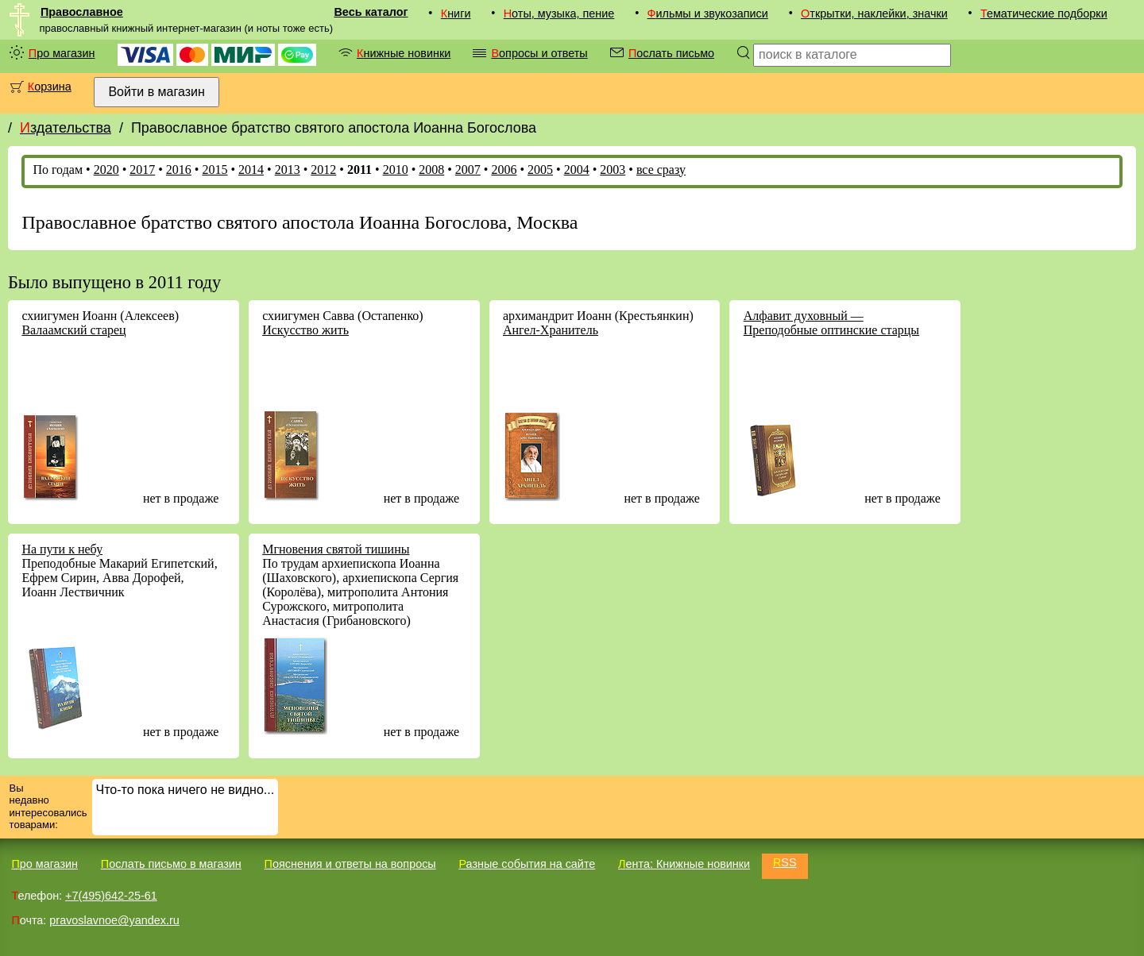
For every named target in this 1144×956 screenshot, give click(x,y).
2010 (395, 169)
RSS (785, 862)
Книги (456, 13)
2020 (106, 169)
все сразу (661, 169)
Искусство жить (305, 330)
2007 (468, 169)
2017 (142, 169)
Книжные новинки (403, 53)
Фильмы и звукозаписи (707, 13)
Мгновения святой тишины (335, 549)
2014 (251, 169)
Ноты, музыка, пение (559, 13)
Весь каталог (371, 12)
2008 (431, 169)
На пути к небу (61, 549)
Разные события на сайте (526, 864)
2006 (503, 169)
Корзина (50, 86)
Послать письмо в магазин (171, 864)
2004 (576, 169)
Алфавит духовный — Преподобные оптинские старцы (831, 323)
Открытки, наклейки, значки (874, 13)
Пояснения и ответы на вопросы (350, 864)
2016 (178, 169)
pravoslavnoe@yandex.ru (114, 920)
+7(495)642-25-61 (111, 895)
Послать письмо (671, 53)
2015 (214, 169)
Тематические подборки (1043, 13)
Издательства (65, 128)
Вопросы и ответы (539, 53)
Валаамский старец (73, 330)
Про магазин (62, 53)
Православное (82, 12)
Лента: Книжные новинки (684, 864)
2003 (612, 169)
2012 (323, 169)
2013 (287, 169)
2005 (540, 169)
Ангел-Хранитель (550, 330)
